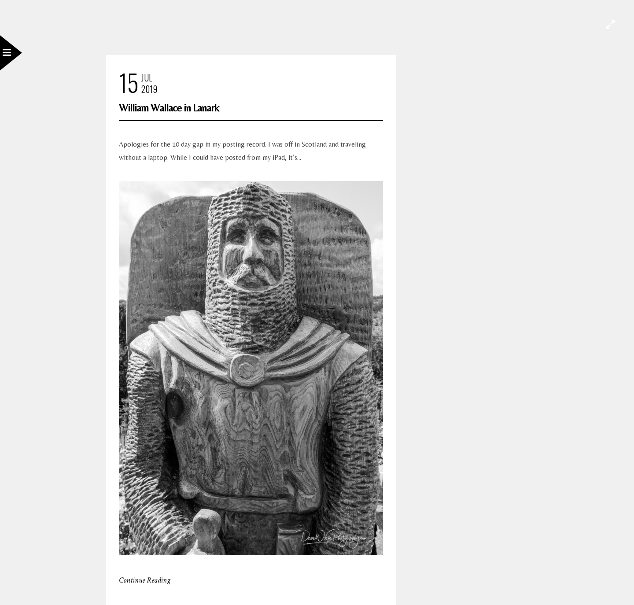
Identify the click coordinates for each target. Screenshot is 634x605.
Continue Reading (144, 580)
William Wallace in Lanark (169, 108)
